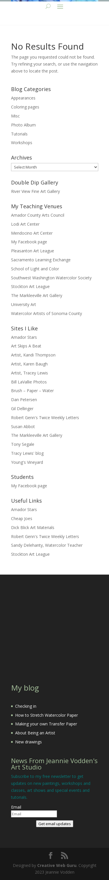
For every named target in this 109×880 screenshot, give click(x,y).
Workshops (21, 142)
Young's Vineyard (27, 462)
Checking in (25, 706)
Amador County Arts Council (37, 215)
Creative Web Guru (56, 865)
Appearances (23, 98)
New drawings (28, 742)
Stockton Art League (30, 286)
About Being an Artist (35, 733)
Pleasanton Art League (32, 251)
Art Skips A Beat (26, 346)
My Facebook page (29, 242)
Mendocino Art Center (32, 233)
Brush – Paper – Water (32, 390)
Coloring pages (25, 107)
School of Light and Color (35, 268)
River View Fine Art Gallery (35, 191)
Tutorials (19, 134)
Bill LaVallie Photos (29, 382)
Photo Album (23, 125)
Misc (15, 116)
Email (16, 807)
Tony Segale (22, 444)
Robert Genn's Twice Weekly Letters (45, 417)
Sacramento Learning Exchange (41, 259)
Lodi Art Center (25, 224)
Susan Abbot (23, 426)
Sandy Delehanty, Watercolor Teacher (47, 545)
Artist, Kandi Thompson (33, 355)
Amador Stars (24, 337)
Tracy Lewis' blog (27, 453)
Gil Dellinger (22, 408)
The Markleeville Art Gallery (36, 295)
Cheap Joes (21, 518)
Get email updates (54, 823)
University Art (23, 304)
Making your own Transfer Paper (46, 724)
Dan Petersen (24, 399)
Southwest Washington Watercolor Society (51, 277)
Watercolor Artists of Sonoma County (46, 313)
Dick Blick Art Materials (32, 527)
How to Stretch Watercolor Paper (46, 715)
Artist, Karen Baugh (29, 364)
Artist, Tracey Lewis (29, 373)
